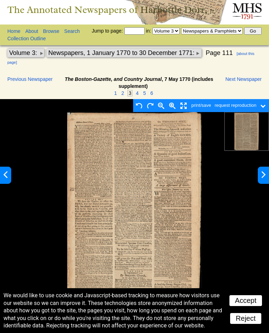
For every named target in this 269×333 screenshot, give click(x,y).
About (31, 31)
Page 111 (219, 52)
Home (13, 31)
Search (72, 31)
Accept (245, 300)
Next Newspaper (244, 79)
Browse (51, 31)
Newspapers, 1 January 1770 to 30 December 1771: (122, 52)
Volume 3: (24, 52)
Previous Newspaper (30, 79)
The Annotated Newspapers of (111, 10)
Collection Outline (26, 38)
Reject (246, 318)
